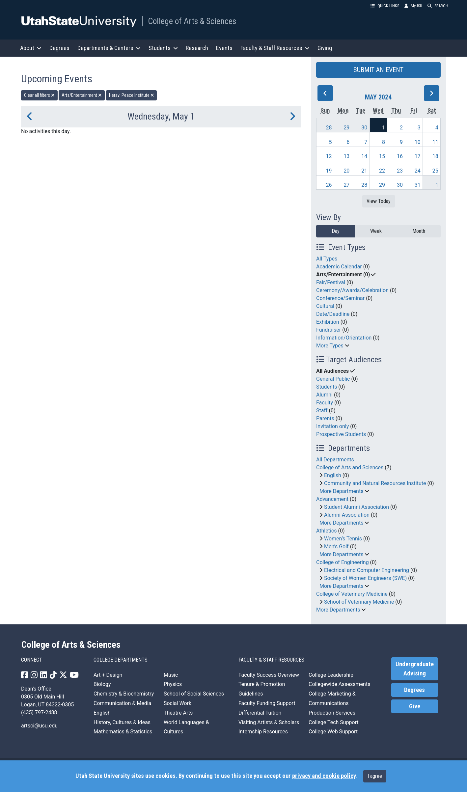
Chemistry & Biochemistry (124, 694)
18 (435, 156)
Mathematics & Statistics (123, 731)
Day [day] (336, 231)
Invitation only (332, 426)
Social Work (177, 703)
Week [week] (376, 231)
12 (329, 156)
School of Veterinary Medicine (359, 602)
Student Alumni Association (356, 507)
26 (329, 185)
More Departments (341, 491)
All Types (326, 259)
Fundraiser (328, 330)
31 (418, 185)
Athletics (326, 531)
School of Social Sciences (194, 694)
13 (346, 156)
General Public (333, 379)
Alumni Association (347, 515)
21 (364, 171)
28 (329, 127)
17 (418, 156)
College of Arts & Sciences (192, 21)
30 (364, 127)
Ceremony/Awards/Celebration (352, 290)
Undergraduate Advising (415, 669)
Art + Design (108, 675)
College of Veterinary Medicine (352, 594)
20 (346, 171)
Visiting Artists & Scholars (268, 722)
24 (418, 171)
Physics (173, 684)
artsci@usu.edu (39, 726)
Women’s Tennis (343, 538)
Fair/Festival (330, 282)
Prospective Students (341, 434)
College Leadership (331, 675)
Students (326, 387)
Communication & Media (122, 703)
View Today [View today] (379, 201)
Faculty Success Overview (268, 675)
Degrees (59, 47)
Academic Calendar (339, 266)
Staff (322, 410)
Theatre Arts (178, 713)
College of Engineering (342, 562)
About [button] (30, 47)
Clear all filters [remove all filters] (39, 95)
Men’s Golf (336, 546)
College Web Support (333, 731)
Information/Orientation (343, 338)
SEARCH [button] (437, 5)
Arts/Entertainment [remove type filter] (82, 95)
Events (224, 47)
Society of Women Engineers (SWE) (365, 578)
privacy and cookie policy (323, 775)
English (332, 475)
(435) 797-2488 (39, 712)
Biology (102, 684)
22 (382, 171)
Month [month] (418, 231)
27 (346, 185)
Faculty (324, 402)
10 (418, 142)
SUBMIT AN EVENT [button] (378, 70)
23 (400, 171)
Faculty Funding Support (266, 703)
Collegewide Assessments (339, 684)
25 (435, 171)
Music (171, 675)
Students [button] (163, 47)
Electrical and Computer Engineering (366, 570)
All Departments (335, 459)
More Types (329, 345)
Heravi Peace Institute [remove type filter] (131, 95)
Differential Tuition (259, 713)
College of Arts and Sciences (349, 467)
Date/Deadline (332, 314)
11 (435, 142)
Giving (324, 47)
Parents (325, 418)
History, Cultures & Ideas (122, 722)
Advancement (332, 499)
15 (382, 156)
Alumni (324, 395)
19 (329, 171)
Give (414, 706)
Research (197, 47)
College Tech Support (334, 722)
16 (400, 156)
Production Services (332, 713)
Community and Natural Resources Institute (375, 483)
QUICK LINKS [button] (385, 5)
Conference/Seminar (340, 298)
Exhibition (327, 322)
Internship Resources (263, 731)
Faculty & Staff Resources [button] (275, 47)
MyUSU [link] (413, 5)
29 (346, 127)
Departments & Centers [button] (109, 47)
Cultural (325, 306)
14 (364, 156)
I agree (375, 776)
